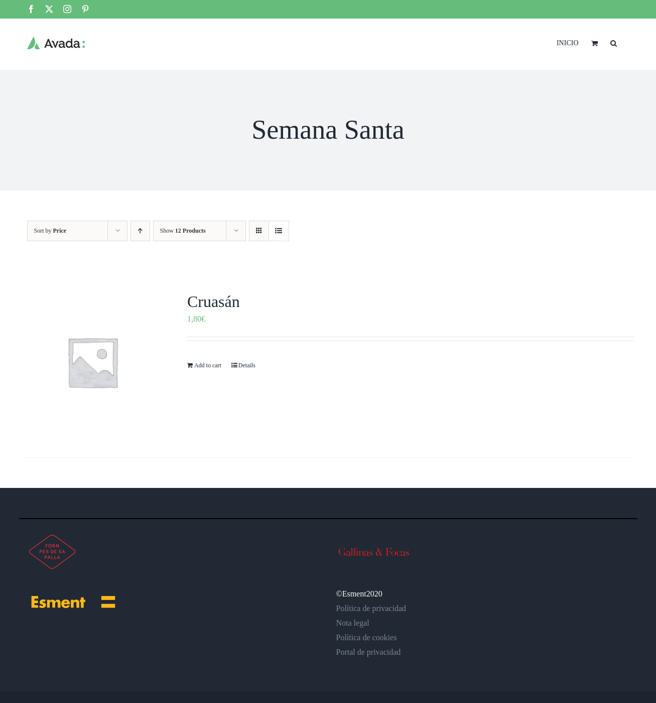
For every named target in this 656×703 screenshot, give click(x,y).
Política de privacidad (371, 608)
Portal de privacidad (368, 652)
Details (246, 365)
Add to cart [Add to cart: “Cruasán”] (207, 365)
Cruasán (213, 301)
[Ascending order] (140, 231)
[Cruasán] (92, 362)
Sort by (50, 230)
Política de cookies (366, 637)
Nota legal (352, 623)
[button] (613, 42)
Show (183, 230)
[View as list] (279, 231)
